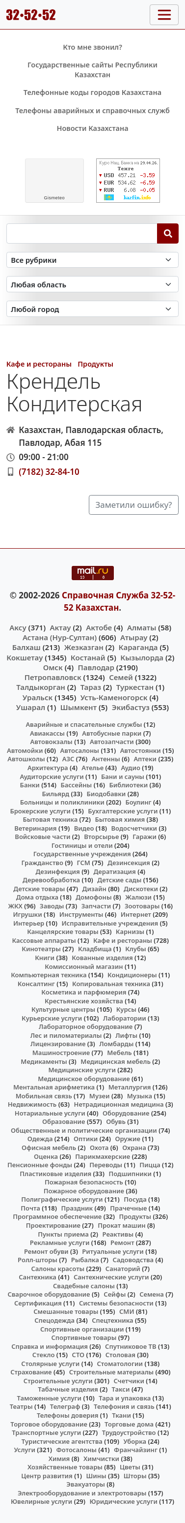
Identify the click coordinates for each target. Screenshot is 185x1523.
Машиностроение (61, 1052)
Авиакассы (47, 733)
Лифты (126, 1035)
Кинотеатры (41, 948)
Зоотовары (142, 905)
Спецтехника (112, 1320)
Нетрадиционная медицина (119, 1104)
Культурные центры (63, 1009)
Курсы (126, 1009)
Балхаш (26, 647)
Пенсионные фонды (39, 1164)
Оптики (86, 1138)
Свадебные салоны (84, 1285)
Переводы (105, 1164)
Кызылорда (141, 657)
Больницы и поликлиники (62, 802)
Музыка (139, 1095)
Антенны (106, 758)
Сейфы (115, 1294)
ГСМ (83, 862)
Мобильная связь (44, 1095)
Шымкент (78, 707)
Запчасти (96, 905)
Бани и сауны (122, 776)
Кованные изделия (102, 957)
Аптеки (145, 758)
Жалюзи (138, 897)
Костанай (88, 657)
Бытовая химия (120, 819)
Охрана (134, 1147)
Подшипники (129, 1173)
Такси (121, 1389)
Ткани (121, 1415)
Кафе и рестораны (39, 364)
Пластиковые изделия (55, 1173)
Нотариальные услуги (50, 1113)
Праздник (77, 1208)
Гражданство (42, 862)
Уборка (134, 1441)
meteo (54, 197)
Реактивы (118, 1234)
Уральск (38, 697)
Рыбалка (85, 1259)
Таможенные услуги (49, 1398)
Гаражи (144, 836)
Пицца (149, 1164)
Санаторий (123, 1268)
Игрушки (27, 914)
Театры (21, 1406)
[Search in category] (92, 260)
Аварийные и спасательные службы (84, 724)
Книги (44, 957)
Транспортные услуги (46, 1432)
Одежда (40, 1138)
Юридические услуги (124, 1501)
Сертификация (38, 1303)
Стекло (43, 1354)
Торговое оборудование (48, 1424)
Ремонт (122, 1242)
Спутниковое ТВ (130, 1346)
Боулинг (138, 802)
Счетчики (129, 1380)
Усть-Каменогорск (114, 697)
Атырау (133, 637)
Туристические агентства (62, 1441)
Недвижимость (32, 1104)
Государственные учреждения (82, 853)
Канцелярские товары (63, 931)
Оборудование (126, 1113)
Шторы (135, 1475)
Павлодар (96, 667)
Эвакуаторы (85, 1484)
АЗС (68, 758)
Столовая (120, 1354)
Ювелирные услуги (41, 1501)
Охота (99, 1147)
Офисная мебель (49, 1147)
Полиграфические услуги (62, 1199)
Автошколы (26, 758)
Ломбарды (116, 1043)
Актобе (99, 627)
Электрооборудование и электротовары (82, 1493)
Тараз (90, 687)
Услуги (24, 1449)
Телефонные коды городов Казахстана (92, 92)
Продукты (95, 364)
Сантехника (37, 1277)
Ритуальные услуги (112, 1251)
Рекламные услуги (60, 1242)
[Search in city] (92, 309)
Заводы (52, 905)
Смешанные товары (65, 1311)
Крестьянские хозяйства (84, 1000)
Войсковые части (42, 836)
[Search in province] (92, 284)
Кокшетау (24, 657)
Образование (63, 1121)
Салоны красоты (57, 1268)
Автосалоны (79, 750)
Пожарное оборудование (84, 1190)
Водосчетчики (134, 828)
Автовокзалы (51, 741)
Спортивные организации (82, 1329)
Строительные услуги (58, 1380)
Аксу (17, 627)
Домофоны (93, 897)
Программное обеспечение (57, 1216)
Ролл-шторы (37, 1259)
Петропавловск (53, 677)
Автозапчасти (112, 741)
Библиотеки (128, 784)
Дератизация (115, 871)
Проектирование (53, 1225)
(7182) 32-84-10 (49, 471)
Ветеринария (35, 828)
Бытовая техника (50, 819)
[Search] (168, 233)
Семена (151, 1294)
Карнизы (130, 931)
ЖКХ (15, 905)
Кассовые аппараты (44, 940)
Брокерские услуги (40, 811)
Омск (53, 667)
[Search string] (82, 233)
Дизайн (94, 888)
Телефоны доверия (68, 1415)
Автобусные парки (111, 733)
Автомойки (25, 750)
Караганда (138, 647)
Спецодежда (54, 1320)
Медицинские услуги (82, 1069)
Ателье (92, 767)
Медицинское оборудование (84, 1078)
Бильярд (55, 793)
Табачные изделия (68, 1389)
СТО (78, 1354)
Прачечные (128, 1208)
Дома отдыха (37, 897)
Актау (60, 627)
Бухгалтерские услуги (123, 811)
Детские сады (119, 879)
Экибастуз (131, 707)
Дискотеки (141, 888)
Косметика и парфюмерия (83, 992)
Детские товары (39, 888)
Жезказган (84, 647)
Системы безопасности (116, 1303)
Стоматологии (120, 1363)
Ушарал (30, 707)
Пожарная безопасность (84, 1182)
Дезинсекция (128, 862)
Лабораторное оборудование (85, 1026)
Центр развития (46, 1475)
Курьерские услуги (52, 1018)
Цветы (130, 1466)
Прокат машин (121, 1225)
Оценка (46, 1156)
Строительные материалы (111, 1372)
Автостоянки (140, 750)
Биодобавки (106, 793)
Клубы (135, 948)
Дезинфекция (57, 871)
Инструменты (81, 914)
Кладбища (94, 948)
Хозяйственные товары (65, 1466)
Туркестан (135, 687)
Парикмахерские (102, 1156)
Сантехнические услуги (111, 1277)
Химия (59, 1458)
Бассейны (76, 784)
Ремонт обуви (46, 1251)
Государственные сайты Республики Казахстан (92, 69)
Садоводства (133, 1259)
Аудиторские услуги (51, 776)
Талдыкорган (40, 687)
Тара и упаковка (125, 1398)
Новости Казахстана (92, 128)
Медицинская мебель (115, 1061)
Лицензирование (57, 1043)
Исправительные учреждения (109, 923)
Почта (30, 1208)
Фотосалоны (76, 1449)
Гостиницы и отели (82, 845)
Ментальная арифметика (54, 1087)
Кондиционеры (132, 974)
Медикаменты (44, 1061)
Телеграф (65, 1406)
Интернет (136, 914)
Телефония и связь (124, 1406)
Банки (30, 784)
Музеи (99, 1095)
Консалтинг (36, 983)
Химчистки (101, 1458)
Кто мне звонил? (92, 47)
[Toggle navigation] (164, 14)
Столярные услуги (50, 1363)
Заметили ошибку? (134, 504)
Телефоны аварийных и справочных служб (92, 110)
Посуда (135, 1199)
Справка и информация (49, 1346)
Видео (84, 828)
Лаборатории (124, 1018)
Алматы (142, 627)
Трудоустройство (129, 1432)
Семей (121, 677)
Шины (96, 1475)
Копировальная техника (111, 983)
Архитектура (47, 767)
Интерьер (28, 923)
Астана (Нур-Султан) (60, 637)
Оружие (127, 1138)
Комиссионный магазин (84, 966)
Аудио (130, 767)
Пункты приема (63, 1234)
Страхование (31, 1372)
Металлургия (129, 1087)
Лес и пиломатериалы (66, 1035)
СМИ (126, 1311)
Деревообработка (51, 879)
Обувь (116, 1121)
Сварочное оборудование (48, 1294)
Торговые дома (129, 1424)
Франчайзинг (136, 1449)
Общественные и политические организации (84, 1130)
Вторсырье (101, 836)
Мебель (119, 1052)
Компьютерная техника (48, 974)
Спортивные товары (83, 1337)
